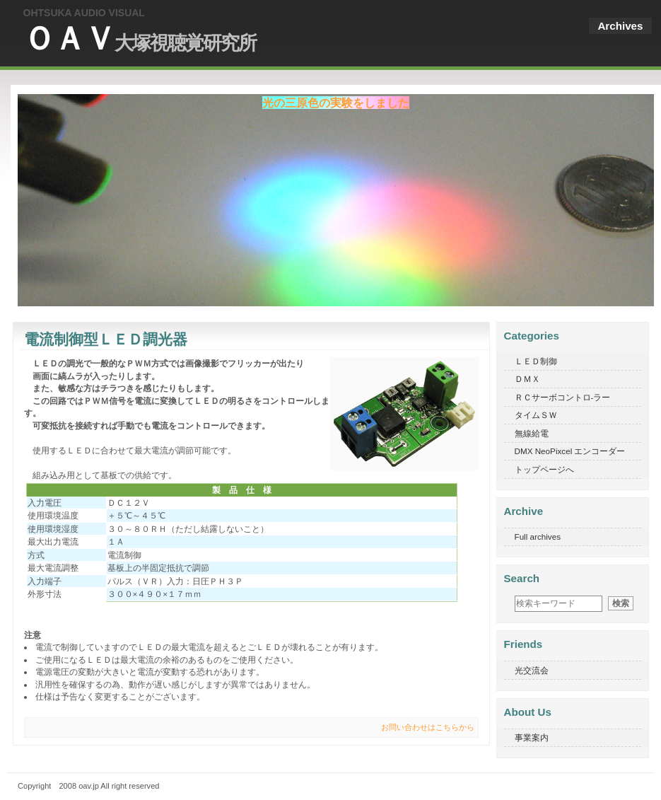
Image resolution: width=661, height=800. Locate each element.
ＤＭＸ (527, 378)
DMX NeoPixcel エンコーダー (570, 451)
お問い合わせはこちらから (427, 727)
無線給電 (532, 433)
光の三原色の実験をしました (335, 102)
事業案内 (532, 737)
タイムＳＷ (536, 414)
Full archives (538, 536)
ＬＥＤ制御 (536, 361)
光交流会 (532, 670)
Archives (620, 26)
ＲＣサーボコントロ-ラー (563, 397)
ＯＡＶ (139, 39)
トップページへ (544, 469)
